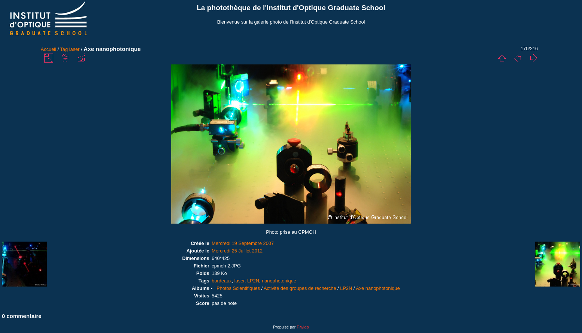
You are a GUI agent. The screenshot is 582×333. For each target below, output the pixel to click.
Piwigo (303, 327)
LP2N (253, 281)
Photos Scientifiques (238, 288)
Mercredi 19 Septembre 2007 (243, 243)
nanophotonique (279, 281)
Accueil (48, 49)
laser (74, 49)
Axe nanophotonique (378, 288)
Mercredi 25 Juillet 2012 (237, 251)
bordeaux (221, 281)
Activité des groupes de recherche (300, 288)
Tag (64, 49)
